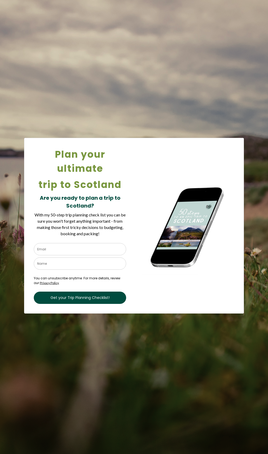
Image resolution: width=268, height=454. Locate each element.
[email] (80, 249)
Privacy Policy (49, 283)
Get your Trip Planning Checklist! (80, 297)
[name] (80, 263)
